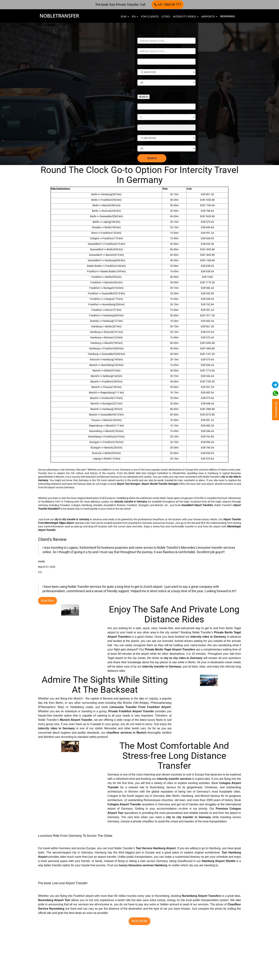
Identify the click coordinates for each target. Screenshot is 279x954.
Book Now (47, 600)
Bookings (227, 16)
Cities (165, 16)
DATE (140, 56)
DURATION (143, 111)
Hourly (181, 29)
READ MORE (46, 939)
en (135, 16)
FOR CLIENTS (150, 16)
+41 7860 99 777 (167, 4)
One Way (152, 29)
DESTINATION (145, 45)
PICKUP (141, 35)
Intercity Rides (185, 16)
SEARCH (143, 96)
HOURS (141, 66)
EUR (125, 16)
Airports (209, 16)
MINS (140, 76)
